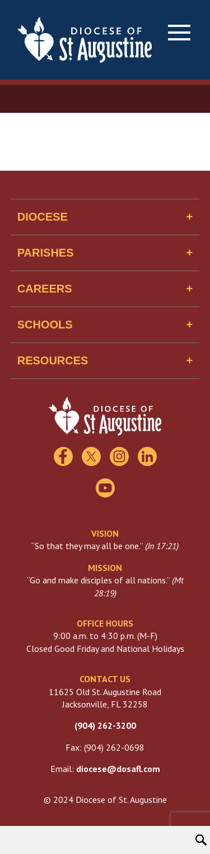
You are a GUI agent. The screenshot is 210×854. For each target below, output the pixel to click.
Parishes (45, 252)
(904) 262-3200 (105, 725)
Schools (45, 324)
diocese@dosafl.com (118, 768)
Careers (44, 288)
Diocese (42, 217)
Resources (52, 360)
